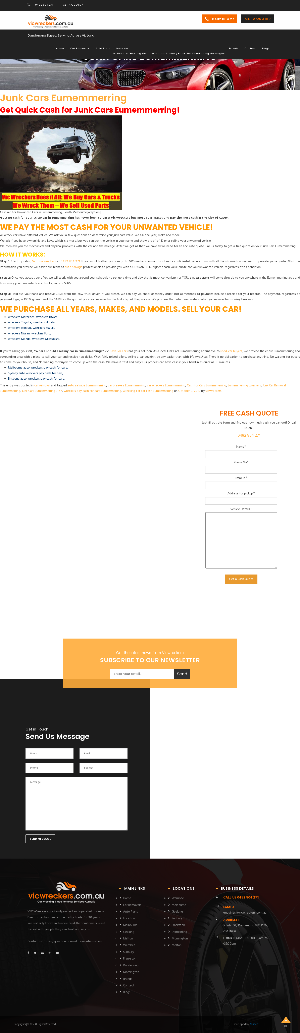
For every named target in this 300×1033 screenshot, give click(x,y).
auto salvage (73, 267)
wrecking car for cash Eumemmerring (148, 391)
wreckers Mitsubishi (45, 339)
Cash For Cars (119, 351)
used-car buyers (231, 351)
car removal (42, 385)
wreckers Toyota (19, 322)
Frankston (129, 958)
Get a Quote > (258, 18)
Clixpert (254, 1024)
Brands (234, 48)
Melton (128, 938)
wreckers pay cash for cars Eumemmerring (92, 391)
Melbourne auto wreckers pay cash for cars (37, 367)
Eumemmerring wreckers (244, 385)
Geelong (128, 932)
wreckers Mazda (19, 339)
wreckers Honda (44, 322)
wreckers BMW (46, 317)
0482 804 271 (44, 5)
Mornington (131, 972)
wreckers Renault (19, 328)
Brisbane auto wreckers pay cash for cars (36, 378)
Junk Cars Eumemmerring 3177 (42, 391)
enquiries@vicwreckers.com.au (244, 910)
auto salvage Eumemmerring (87, 385)
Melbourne (130, 925)
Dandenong (131, 965)
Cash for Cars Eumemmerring (206, 385)
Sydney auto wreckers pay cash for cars (35, 373)
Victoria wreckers (44, 261)
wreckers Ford (40, 333)
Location (122, 48)
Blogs (265, 48)
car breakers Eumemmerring (126, 385)
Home (60, 48)
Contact (250, 48)
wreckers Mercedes (21, 317)
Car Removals (80, 48)
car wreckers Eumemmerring (166, 385)
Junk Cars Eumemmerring (63, 98)
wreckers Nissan (19, 333)
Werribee (129, 945)
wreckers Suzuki (43, 328)
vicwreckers (213, 391)
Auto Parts (103, 48)
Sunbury (128, 952)
